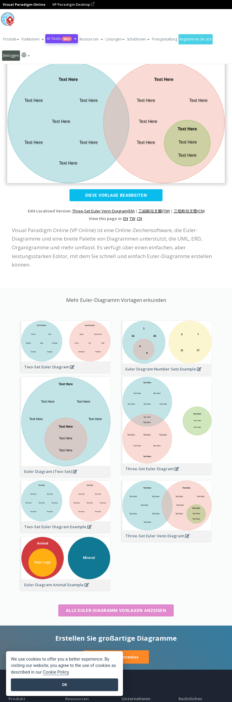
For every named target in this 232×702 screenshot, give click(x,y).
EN (125, 218)
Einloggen (11, 55)
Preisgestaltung (164, 39)
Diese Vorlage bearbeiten (116, 195)
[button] (33, 39)
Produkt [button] (11, 39)
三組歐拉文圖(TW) (154, 211)
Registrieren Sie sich (195, 39)
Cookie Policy (56, 672)
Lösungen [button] (114, 39)
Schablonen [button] (138, 39)
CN (139, 218)
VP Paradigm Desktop (73, 4)
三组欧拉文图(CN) (189, 211)
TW (132, 218)
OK (64, 684)
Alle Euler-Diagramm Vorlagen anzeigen (116, 610)
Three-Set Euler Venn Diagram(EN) (103, 211)
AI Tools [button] (61, 38)
